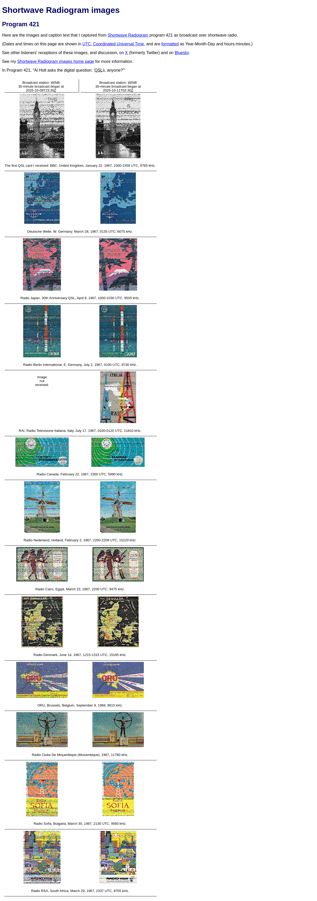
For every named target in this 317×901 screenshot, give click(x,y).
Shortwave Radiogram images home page (55, 61)
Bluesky (182, 52)
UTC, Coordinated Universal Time (113, 44)
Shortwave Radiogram (128, 35)
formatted (170, 44)
